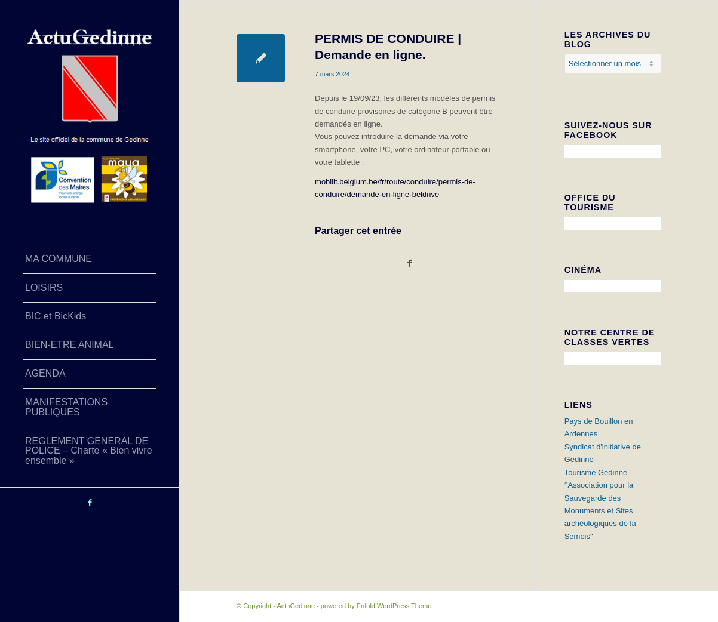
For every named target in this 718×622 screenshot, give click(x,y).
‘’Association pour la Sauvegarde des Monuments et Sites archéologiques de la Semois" (600, 511)
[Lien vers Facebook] (89, 503)
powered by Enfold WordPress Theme (376, 605)
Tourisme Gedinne (596, 472)
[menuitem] (89, 259)
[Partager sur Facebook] (409, 263)
